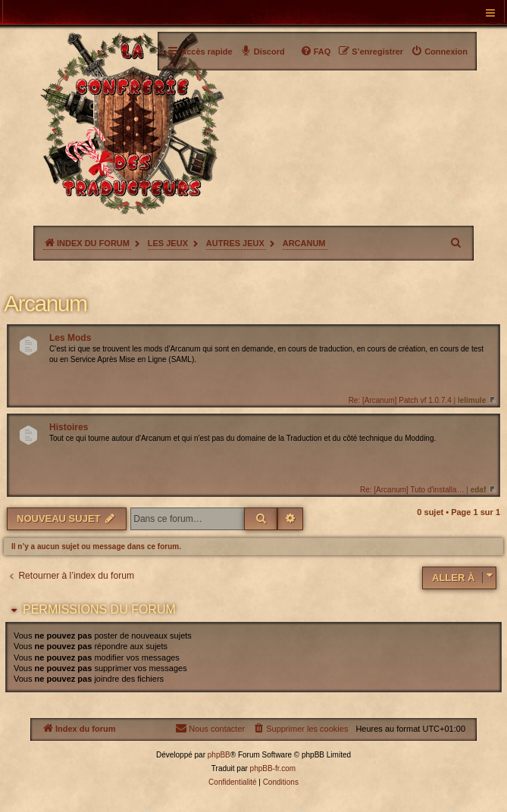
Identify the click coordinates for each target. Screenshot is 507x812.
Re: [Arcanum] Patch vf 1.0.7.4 (400, 400)
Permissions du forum (99, 609)
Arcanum (45, 303)
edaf (479, 490)
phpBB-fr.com (273, 768)
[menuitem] (439, 51)
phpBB (219, 755)
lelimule (472, 400)
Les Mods (70, 338)
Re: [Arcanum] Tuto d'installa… (412, 490)
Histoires (68, 427)
